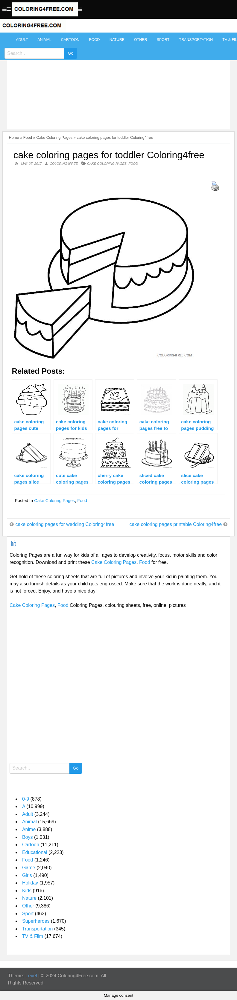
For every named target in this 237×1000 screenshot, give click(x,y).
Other (140, 40)
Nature (117, 40)
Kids (26, 890)
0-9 (25, 798)
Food (94, 40)
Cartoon (70, 40)
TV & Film (32, 936)
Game (28, 867)
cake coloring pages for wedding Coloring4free (64, 524)
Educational (34, 852)
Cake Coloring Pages (54, 137)
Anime (29, 829)
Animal (44, 40)
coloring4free (64, 163)
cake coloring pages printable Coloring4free (175, 524)
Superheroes (36, 921)
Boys (27, 837)
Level (31, 975)
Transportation (196, 40)
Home (14, 137)
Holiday (30, 882)
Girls (27, 875)
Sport (163, 40)
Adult (22, 40)
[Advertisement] (117, 78)
